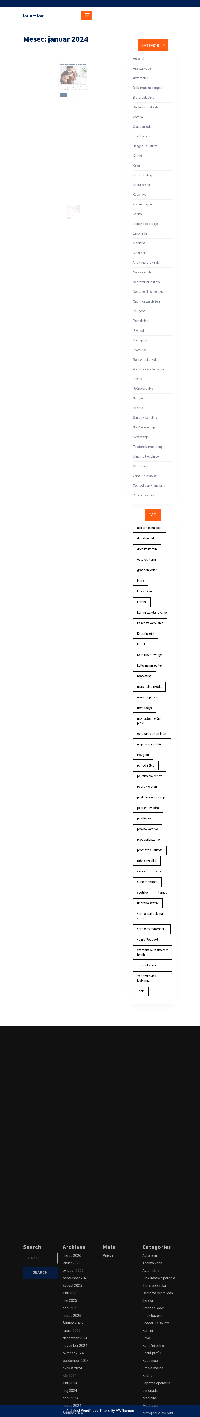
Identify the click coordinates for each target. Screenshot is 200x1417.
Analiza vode (142, 68)
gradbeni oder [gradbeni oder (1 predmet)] (147, 570)
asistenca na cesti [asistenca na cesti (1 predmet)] (149, 528)
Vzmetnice (140, 466)
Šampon (139, 398)
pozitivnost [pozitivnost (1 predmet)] (145, 818)
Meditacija (140, 253)
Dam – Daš (33, 15)
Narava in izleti (143, 272)
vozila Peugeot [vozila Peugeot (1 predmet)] (147, 939)
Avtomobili (140, 78)
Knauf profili (141, 185)
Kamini (137, 156)
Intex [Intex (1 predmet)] (140, 581)
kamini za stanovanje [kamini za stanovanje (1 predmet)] (152, 612)
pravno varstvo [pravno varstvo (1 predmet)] (147, 829)
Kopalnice (139, 194)
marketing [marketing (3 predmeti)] (144, 676)
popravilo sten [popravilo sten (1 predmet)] (147, 786)
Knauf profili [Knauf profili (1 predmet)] (145, 633)
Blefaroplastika (143, 97)
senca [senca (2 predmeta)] (141, 871)
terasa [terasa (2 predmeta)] (162, 892)
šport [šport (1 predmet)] (140, 991)
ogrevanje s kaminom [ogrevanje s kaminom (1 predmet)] (152, 733)
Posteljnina (140, 321)
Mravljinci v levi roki (146, 262)
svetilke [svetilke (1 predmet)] (142, 892)
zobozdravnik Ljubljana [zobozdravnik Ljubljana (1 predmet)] (146, 978)
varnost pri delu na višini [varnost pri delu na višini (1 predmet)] (150, 916)
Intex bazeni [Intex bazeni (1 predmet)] (145, 591)
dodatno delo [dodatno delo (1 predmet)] (146, 538)
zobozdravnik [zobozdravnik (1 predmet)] (146, 965)
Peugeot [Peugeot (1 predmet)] (143, 755)
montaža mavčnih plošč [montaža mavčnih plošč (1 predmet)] (149, 721)
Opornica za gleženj (146, 301)
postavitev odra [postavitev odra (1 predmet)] (148, 808)
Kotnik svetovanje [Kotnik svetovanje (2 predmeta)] (149, 655)
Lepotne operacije (145, 224)
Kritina (137, 214)
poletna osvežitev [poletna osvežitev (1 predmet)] (149, 776)
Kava (136, 165)
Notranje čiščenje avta (148, 291)
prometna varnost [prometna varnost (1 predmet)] (149, 850)
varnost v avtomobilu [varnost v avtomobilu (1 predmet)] (151, 929)
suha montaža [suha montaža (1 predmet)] (147, 882)
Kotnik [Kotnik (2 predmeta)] (141, 644)
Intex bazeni (141, 136)
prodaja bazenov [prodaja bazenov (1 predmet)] (149, 839)
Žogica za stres (143, 495)
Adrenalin (139, 58)
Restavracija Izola (145, 359)
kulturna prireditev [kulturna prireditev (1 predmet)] (150, 665)
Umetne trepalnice (146, 456)
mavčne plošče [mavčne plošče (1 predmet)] (147, 697)
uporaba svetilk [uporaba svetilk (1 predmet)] (147, 903)
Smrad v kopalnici (145, 417)
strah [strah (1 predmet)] (159, 871)
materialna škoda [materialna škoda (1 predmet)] (149, 686)
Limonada (140, 233)
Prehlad (138, 330)
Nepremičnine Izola (146, 282)
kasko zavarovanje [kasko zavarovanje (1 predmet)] (150, 623)
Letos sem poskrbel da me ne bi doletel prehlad (73, 67)
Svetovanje (141, 437)
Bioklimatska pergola (147, 88)
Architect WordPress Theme (88, 1411)
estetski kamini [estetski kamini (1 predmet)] (147, 559)
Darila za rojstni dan (146, 107)
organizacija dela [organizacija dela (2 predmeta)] (149, 744)
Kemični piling (142, 175)
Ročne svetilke (143, 388)
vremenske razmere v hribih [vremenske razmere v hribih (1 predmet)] (152, 952)
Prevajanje (140, 340)
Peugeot (139, 311)
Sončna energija (144, 427)
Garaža (138, 117)
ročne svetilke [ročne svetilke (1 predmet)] (146, 861)
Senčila (138, 408)
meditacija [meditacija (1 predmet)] (144, 708)
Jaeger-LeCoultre (145, 146)
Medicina (139, 243)
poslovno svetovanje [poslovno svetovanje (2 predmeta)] (151, 797)
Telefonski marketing (148, 447)
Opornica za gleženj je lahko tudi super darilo (73, 208)
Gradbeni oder (143, 126)
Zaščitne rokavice (145, 476)
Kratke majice (142, 204)
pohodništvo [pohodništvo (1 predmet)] (145, 765)
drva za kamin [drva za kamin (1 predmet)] (147, 549)
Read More (67, 88)
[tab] (86, 15)
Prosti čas (140, 350)
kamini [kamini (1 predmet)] (141, 602)
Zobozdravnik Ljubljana (149, 485)
